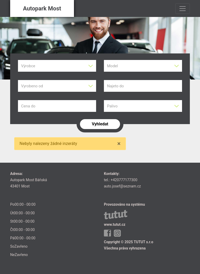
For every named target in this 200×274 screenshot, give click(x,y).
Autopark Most (42, 8)
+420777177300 (124, 180)
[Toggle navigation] (182, 8)
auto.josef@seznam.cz (122, 186)
